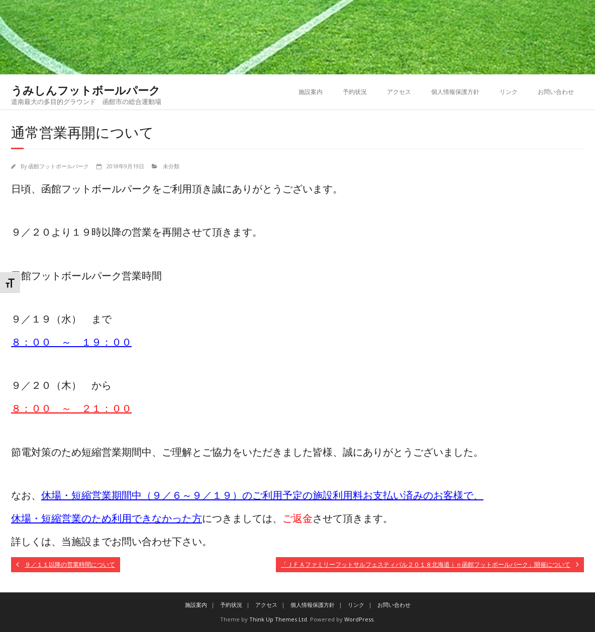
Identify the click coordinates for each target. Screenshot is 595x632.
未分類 (171, 166)
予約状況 (355, 91)
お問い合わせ (556, 91)
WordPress (358, 619)
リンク (509, 91)
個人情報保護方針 (455, 91)
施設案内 (311, 91)
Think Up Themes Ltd (278, 619)
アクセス (399, 91)
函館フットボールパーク (58, 166)
